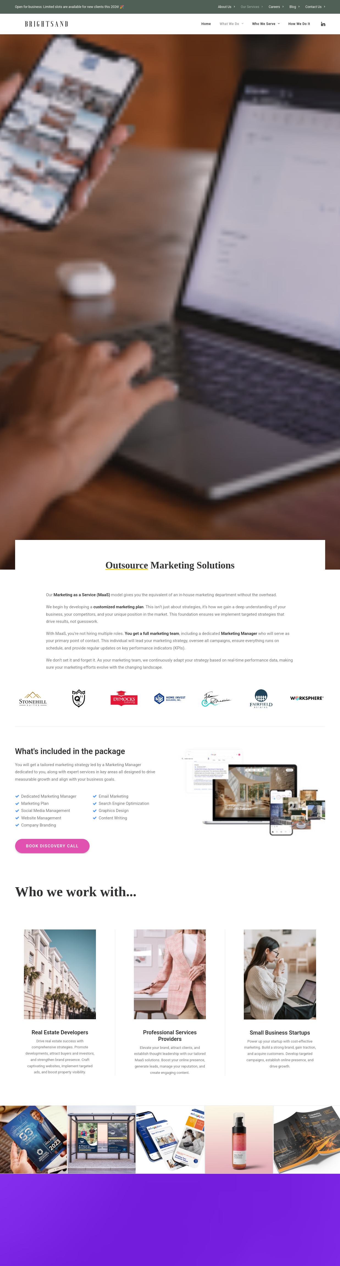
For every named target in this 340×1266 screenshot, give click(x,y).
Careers (276, 7)
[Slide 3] (164, 782)
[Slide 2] (158, 782)
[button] (322, 24)
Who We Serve (266, 24)
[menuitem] (227, 7)
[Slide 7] (188, 782)
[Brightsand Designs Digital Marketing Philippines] (36, 24)
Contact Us (315, 7)
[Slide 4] (170, 782)
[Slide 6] (182, 782)
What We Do (232, 24)
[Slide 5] (176, 782)
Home (206, 24)
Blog (294, 7)
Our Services (252, 7)
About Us (226, 7)
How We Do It (299, 24)
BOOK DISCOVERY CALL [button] (52, 365)
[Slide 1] (152, 782)
